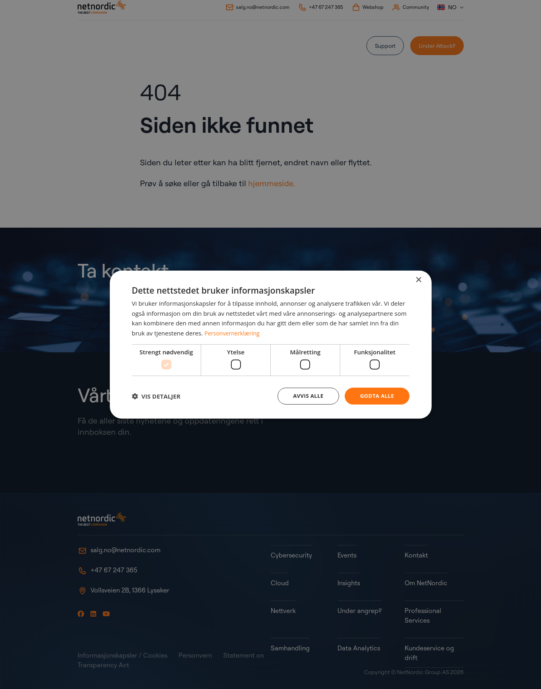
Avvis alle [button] (304, 396)
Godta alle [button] (376, 396)
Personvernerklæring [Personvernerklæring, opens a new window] (233, 332)
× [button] (419, 279)
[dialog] (271, 345)
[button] (156, 396)
